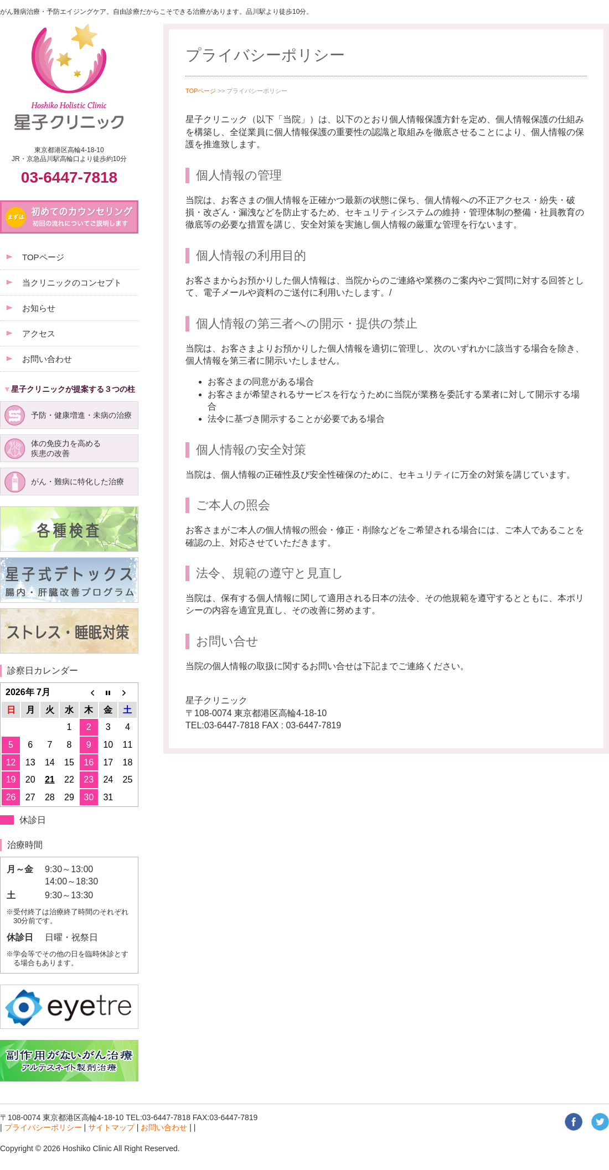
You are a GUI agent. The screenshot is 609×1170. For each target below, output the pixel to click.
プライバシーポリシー (43, 1127)
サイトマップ (111, 1127)
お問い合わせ (164, 1127)
